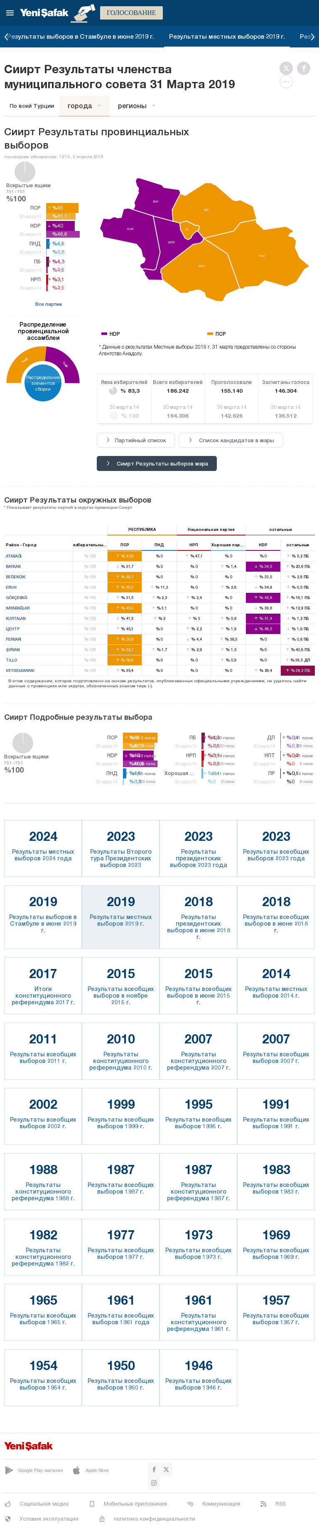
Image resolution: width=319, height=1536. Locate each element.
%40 (65, 364)
